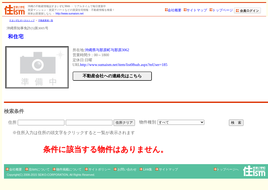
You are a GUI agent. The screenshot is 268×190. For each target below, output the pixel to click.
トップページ (221, 10)
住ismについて (37, 169)
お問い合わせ (125, 169)
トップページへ (226, 169)
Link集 (146, 169)
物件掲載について (68, 169)
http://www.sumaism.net (70, 13)
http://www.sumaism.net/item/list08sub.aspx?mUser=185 (123, 65)
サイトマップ (195, 10)
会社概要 (173, 10)
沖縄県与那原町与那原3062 (107, 50)
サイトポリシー (98, 169)
